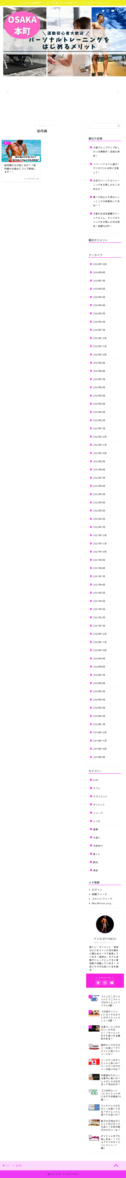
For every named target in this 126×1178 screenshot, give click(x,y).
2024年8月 (99, 272)
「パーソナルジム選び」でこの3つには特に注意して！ (106, 168)
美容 (95, 870)
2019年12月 (100, 732)
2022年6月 (99, 485)
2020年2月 (99, 716)
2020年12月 (100, 633)
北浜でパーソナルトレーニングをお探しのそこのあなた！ (106, 184)
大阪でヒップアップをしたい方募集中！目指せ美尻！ (106, 151)
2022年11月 (100, 444)
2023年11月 (100, 346)
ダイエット (99, 804)
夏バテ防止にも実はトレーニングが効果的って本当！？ (106, 201)
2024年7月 (99, 280)
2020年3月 (99, 707)
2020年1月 (99, 724)
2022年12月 (100, 436)
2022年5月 (99, 494)
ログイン (97, 889)
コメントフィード (102, 899)
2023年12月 (100, 338)
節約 (95, 862)
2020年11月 (100, 642)
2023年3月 (99, 412)
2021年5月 (99, 592)
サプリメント (100, 796)
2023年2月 (99, 420)
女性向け (98, 845)
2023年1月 (99, 428)
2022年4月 (99, 502)
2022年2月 (99, 518)
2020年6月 (99, 683)
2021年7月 (99, 576)
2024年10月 (100, 264)
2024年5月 (99, 297)
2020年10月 (100, 650)
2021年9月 (99, 559)
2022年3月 (99, 510)
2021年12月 (100, 535)
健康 (95, 829)
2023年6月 (99, 387)
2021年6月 (99, 584)
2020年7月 (99, 674)
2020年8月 (99, 666)
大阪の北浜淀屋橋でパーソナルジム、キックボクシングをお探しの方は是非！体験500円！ (106, 220)
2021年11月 (100, 543)
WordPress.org (101, 903)
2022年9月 (99, 461)
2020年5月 (99, 691)
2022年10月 (100, 453)
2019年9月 (99, 757)
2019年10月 (100, 748)
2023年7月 (99, 379)
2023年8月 (99, 370)
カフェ (96, 788)
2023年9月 (99, 362)
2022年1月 (99, 527)
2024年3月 (99, 313)
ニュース (98, 812)
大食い (96, 837)
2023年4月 (99, 403)
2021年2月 (99, 617)
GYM (95, 780)
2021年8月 (99, 568)
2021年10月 (100, 551)
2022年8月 (99, 469)
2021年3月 (99, 609)
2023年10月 (100, 354)
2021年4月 (99, 601)
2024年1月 (99, 329)
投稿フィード (99, 894)
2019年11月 (100, 740)
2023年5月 (99, 395)
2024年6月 (99, 288)
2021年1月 (99, 625)
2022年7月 (99, 477)
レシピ (96, 821)
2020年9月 (99, 658)
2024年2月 (99, 321)
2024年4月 (99, 305)
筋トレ (96, 854)
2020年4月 (99, 699)
